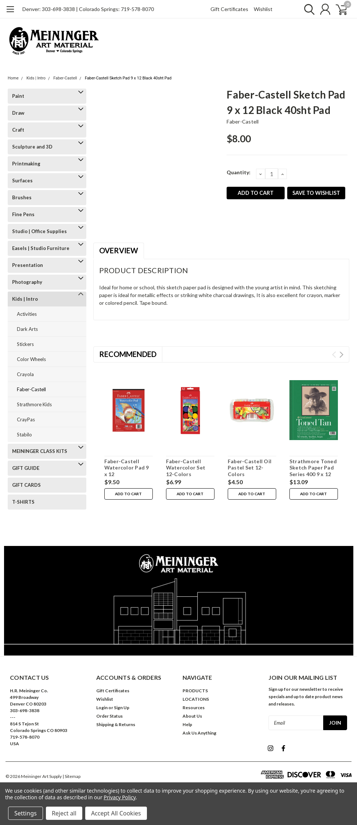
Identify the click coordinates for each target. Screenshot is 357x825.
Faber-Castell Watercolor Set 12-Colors (186, 467)
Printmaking (26, 164)
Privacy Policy (120, 797)
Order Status (109, 716)
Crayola (25, 374)
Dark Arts (27, 329)
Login (102, 707)
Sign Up (121, 707)
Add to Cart (128, 494)
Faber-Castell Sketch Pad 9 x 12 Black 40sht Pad (128, 78)
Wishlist (263, 9)
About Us (192, 716)
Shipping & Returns (115, 724)
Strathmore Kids (34, 404)
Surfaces (22, 180)
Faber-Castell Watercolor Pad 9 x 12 (126, 467)
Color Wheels (31, 359)
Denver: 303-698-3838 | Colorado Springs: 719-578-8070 (88, 9)
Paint (18, 96)
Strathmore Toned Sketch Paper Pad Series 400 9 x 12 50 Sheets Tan (313, 471)
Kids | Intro (36, 78)
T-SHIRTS (23, 502)
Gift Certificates (229, 9)
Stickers (25, 344)
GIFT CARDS (26, 485)
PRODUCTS (195, 690)
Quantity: (238, 172)
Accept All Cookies (116, 813)
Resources (194, 707)
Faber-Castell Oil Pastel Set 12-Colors (249, 467)
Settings (25, 813)
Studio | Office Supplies (39, 231)
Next (341, 354)
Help (187, 724)
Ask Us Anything (199, 733)
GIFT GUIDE (25, 468)
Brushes (22, 197)
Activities (27, 314)
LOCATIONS (196, 699)
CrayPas (26, 419)
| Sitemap (71, 776)
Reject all (64, 813)
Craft (18, 130)
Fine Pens (23, 214)
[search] (306, 9)
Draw (18, 113)
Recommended (127, 354)
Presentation (27, 265)
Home (13, 78)
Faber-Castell (65, 78)
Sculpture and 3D (32, 147)
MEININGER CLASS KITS (39, 451)
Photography (27, 282)
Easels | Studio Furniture (40, 248)
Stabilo (24, 435)
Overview (118, 250)
